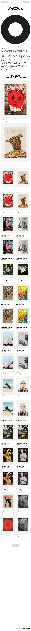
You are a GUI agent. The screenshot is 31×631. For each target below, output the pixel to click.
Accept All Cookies (26, 628)
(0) (28, 2)
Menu (24, 2)
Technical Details (19, 628)
